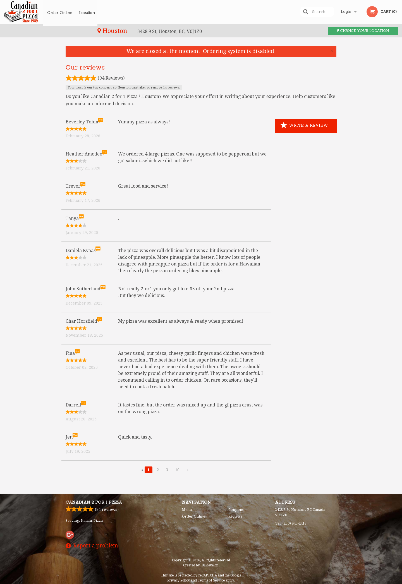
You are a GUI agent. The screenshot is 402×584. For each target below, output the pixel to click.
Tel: (291, 523)
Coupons (235, 510)
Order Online (59, 11)
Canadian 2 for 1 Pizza (94, 502)
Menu (187, 510)
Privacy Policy (178, 580)
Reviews (235, 516)
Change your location (363, 31)
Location (88, 11)
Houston (23, 30)
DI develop (210, 565)
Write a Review (304, 125)
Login (346, 11)
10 (177, 470)
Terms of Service (211, 580)
